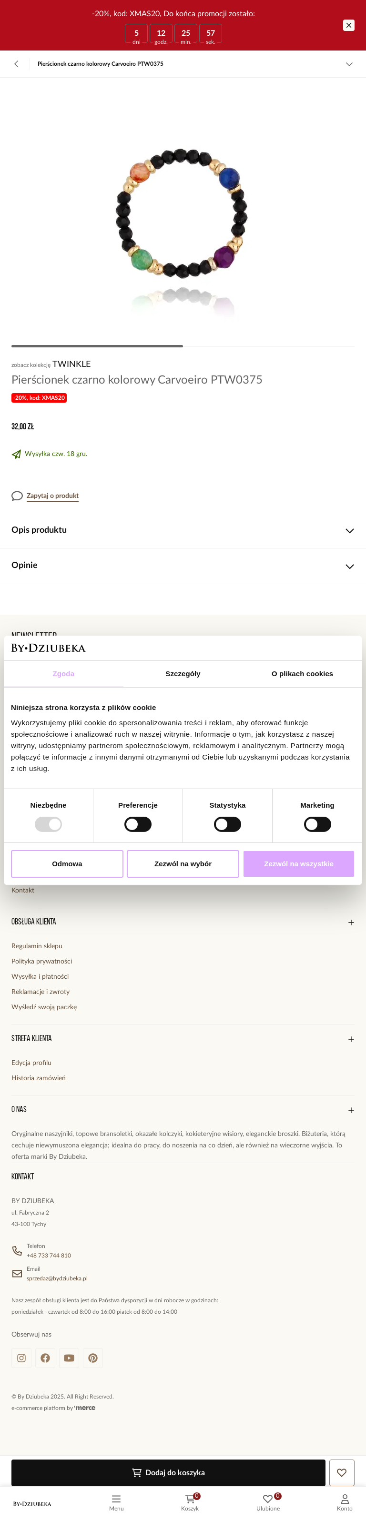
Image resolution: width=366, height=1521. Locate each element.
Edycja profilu (31, 1063)
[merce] (84, 1408)
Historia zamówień (38, 1078)
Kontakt (22, 890)
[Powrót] (16, 64)
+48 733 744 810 (49, 1255)
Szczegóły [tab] (182, 673)
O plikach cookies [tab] (302, 673)
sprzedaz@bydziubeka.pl (57, 1278)
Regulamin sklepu (36, 946)
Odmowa (67, 864)
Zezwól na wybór (183, 864)
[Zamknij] (349, 25)
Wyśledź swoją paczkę (44, 1007)
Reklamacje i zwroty (40, 992)
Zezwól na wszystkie (299, 864)
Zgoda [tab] (64, 673)
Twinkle (71, 364)
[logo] (32, 1503)
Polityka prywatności (41, 961)
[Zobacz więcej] (349, 64)
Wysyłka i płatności (40, 976)
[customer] (345, 1503)
